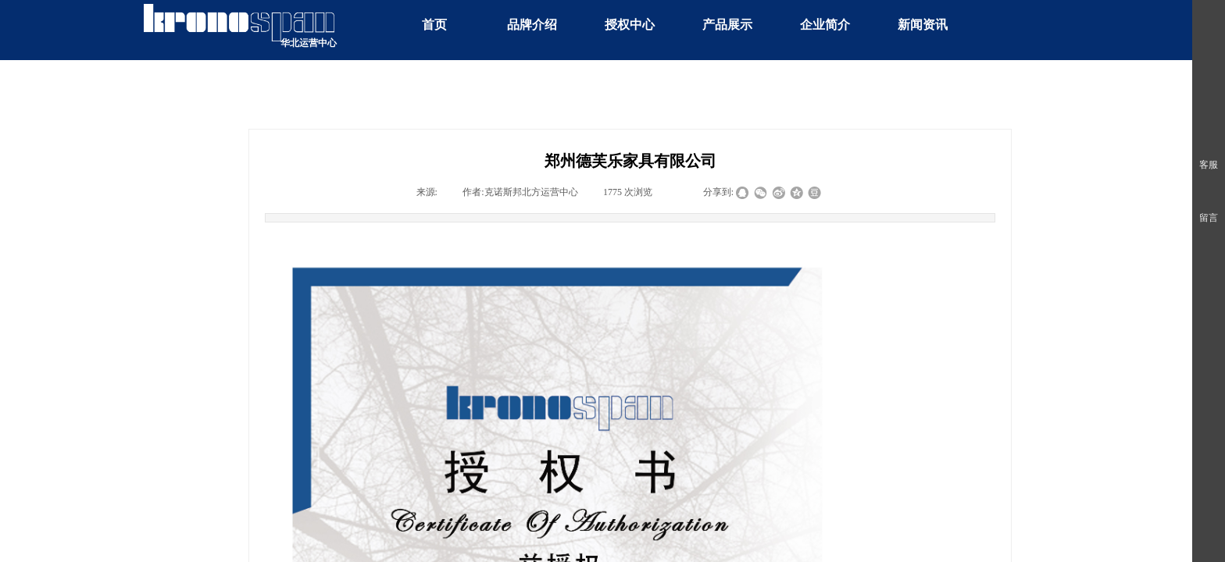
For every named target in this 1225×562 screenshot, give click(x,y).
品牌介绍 (532, 24)
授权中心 (630, 24)
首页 (434, 24)
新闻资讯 (923, 24)
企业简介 (825, 24)
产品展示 (727, 24)
